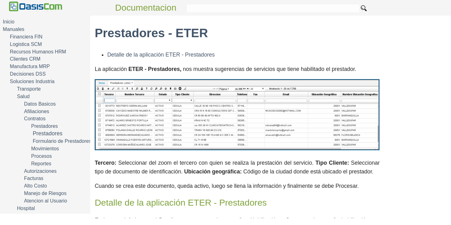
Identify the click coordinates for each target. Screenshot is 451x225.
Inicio (8, 21)
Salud (23, 96)
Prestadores (44, 126)
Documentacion (146, 7)
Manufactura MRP (30, 66)
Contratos (35, 118)
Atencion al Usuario (45, 200)
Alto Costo (35, 185)
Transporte (29, 89)
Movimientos (45, 148)
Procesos (41, 156)
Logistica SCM (26, 44)
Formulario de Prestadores (62, 141)
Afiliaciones (36, 111)
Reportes (41, 163)
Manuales (13, 29)
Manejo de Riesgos (45, 193)
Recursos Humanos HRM (38, 51)
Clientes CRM (25, 59)
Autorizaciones (40, 171)
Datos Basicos (40, 104)
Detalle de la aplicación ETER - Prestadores (161, 55)
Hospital (26, 208)
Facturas (34, 178)
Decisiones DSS (28, 74)
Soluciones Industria (32, 81)
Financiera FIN (26, 36)
